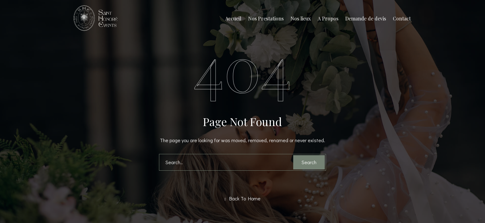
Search (309, 162)
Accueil (233, 18)
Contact (402, 18)
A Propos (328, 18)
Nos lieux (300, 18)
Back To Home (242, 198)
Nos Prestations (266, 18)
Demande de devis (365, 18)
